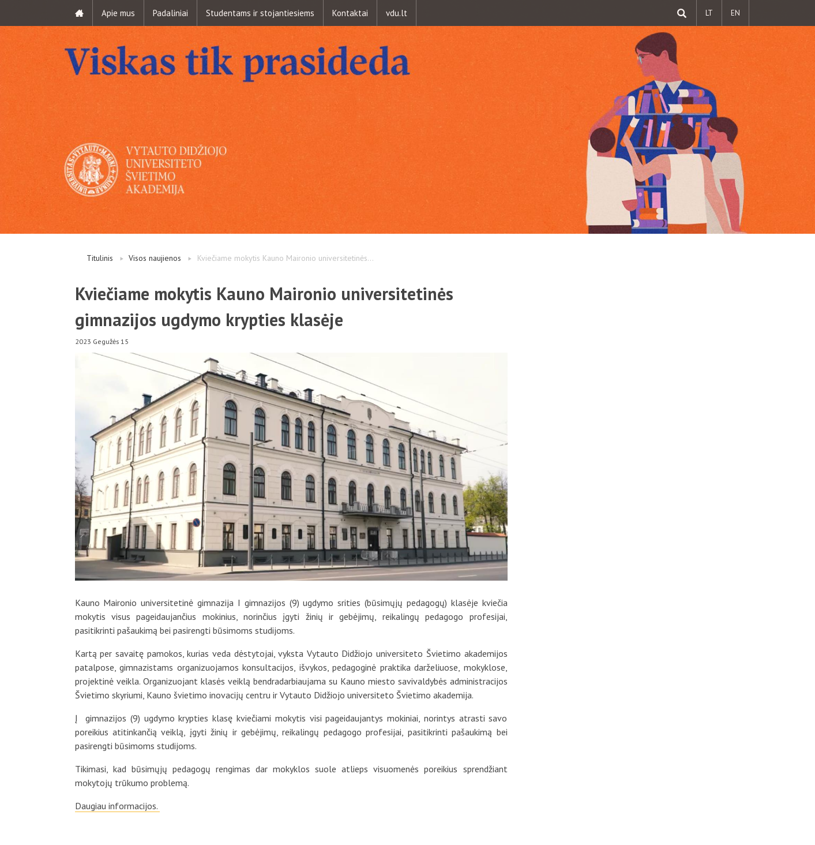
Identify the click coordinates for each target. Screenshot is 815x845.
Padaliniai (170, 13)
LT (709, 13)
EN (735, 13)
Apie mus (118, 13)
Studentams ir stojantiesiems (260, 13)
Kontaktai (350, 13)
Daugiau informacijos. (117, 806)
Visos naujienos (155, 258)
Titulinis (100, 258)
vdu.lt (396, 13)
